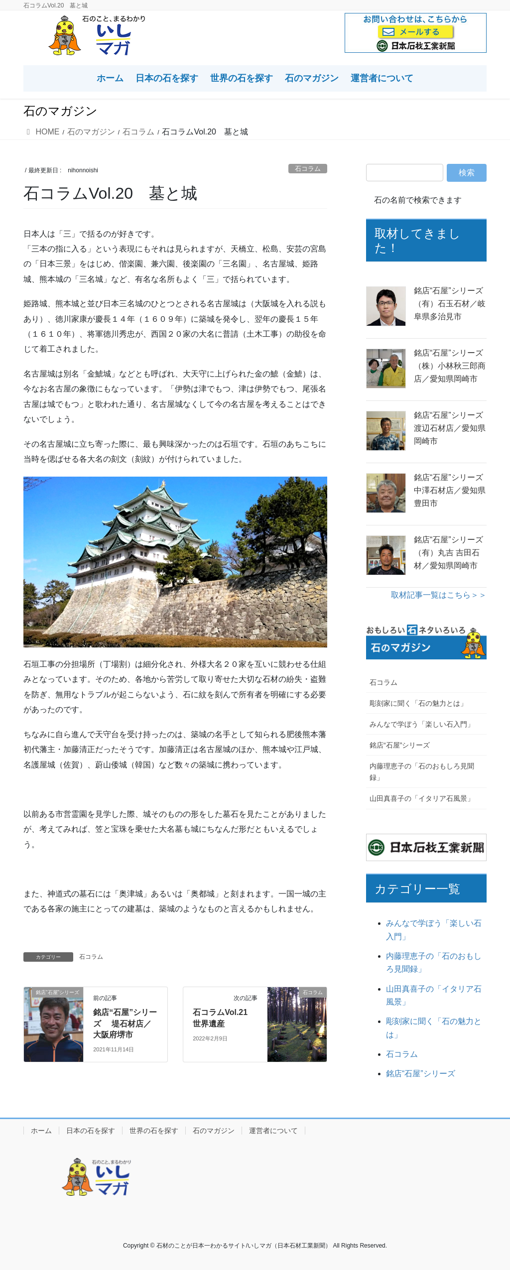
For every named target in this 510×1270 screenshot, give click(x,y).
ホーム (41, 1131)
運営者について (273, 1131)
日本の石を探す (90, 1131)
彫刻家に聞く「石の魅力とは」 (418, 703)
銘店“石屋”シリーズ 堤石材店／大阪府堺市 (125, 1023)
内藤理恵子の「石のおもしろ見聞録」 (422, 771)
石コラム (308, 168)
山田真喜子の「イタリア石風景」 (422, 798)
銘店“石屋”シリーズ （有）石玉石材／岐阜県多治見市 (450, 303)
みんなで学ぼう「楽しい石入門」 (422, 724)
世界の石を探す (153, 1131)
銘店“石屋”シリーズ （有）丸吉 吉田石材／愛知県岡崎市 (450, 552)
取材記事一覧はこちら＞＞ (439, 595)
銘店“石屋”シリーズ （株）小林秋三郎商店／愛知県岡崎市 (450, 366)
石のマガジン (214, 1131)
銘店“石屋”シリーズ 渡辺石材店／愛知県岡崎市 (450, 428)
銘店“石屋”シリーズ (400, 745)
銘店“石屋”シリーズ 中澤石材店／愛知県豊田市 (450, 490)
